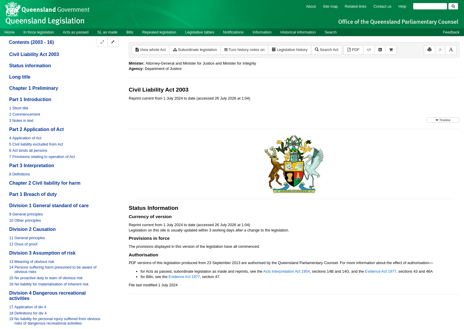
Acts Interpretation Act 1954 (286, 271)
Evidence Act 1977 (380, 271)
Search (331, 32)
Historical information (298, 32)
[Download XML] (369, 50)
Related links (355, 6)
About (311, 6)
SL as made (107, 32)
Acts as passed (75, 32)
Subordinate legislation (195, 49)
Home (9, 32)
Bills (129, 32)
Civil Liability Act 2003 (34, 54)
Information (262, 32)
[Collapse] (112, 42)
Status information (30, 65)
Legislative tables (199, 32)
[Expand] (102, 42)
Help (402, 6)
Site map (330, 6)
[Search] (430, 6)
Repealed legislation (159, 32)
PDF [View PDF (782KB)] (353, 49)
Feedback (451, 32)
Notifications (233, 32)
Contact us (382, 6)
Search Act (326, 49)
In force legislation (38, 32)
